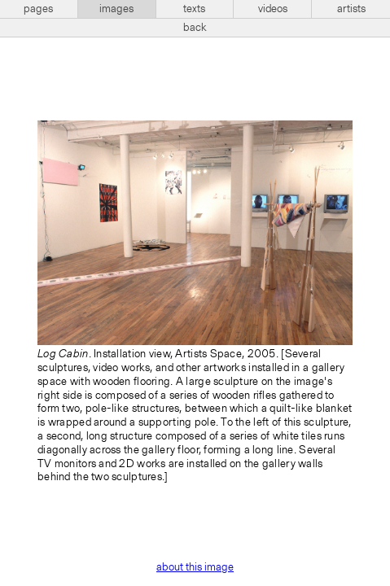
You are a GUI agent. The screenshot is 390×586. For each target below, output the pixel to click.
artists (351, 9)
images (116, 9)
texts (194, 9)
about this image (195, 567)
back (195, 27)
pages (38, 9)
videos (272, 9)
